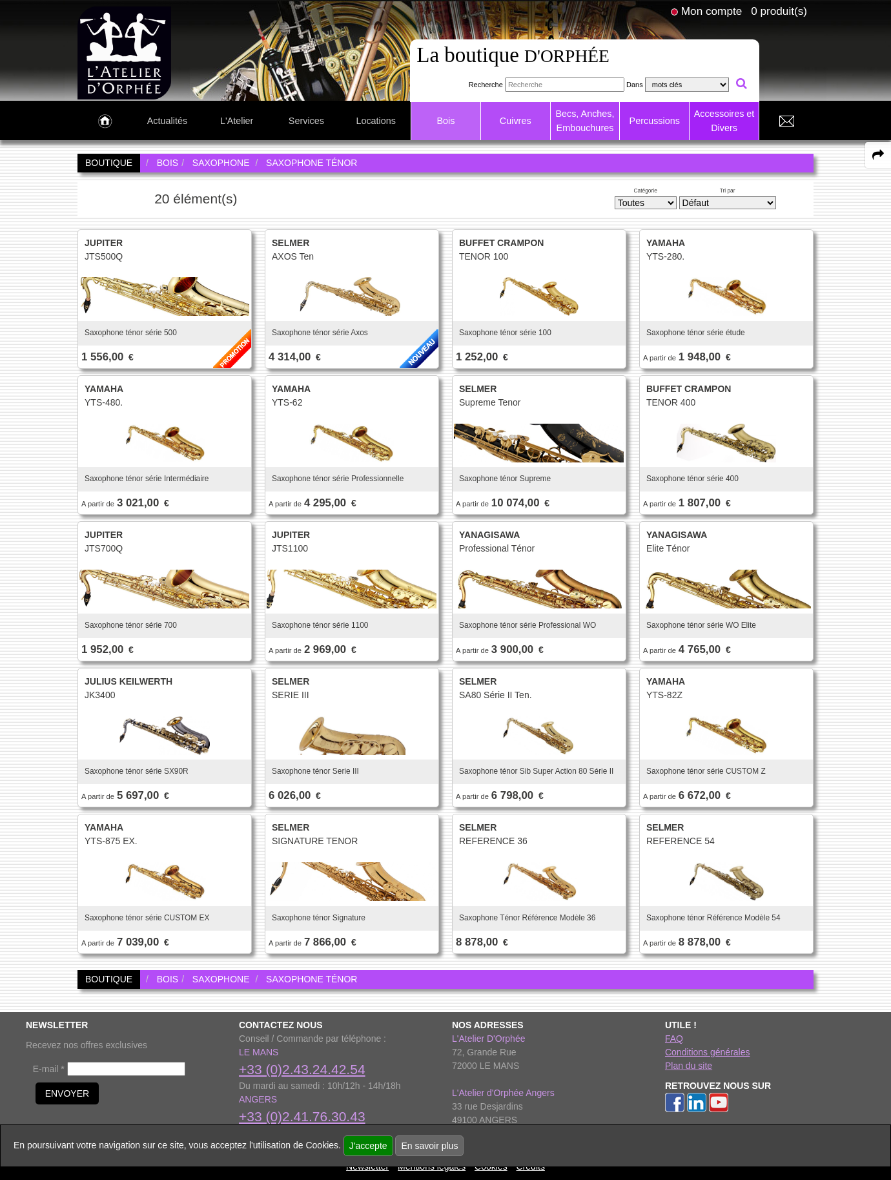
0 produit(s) (779, 11)
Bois (445, 121)
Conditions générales (707, 1052)
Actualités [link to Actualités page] (167, 121)
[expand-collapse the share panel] (878, 155)
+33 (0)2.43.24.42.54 (302, 1069)
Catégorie (645, 190)
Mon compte (711, 11)
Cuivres (515, 121)
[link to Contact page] (786, 121)
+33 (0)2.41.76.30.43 (302, 1116)
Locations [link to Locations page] (376, 121)
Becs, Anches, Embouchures (584, 121)
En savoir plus (429, 1146)
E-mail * (49, 1069)
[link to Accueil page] (104, 121)
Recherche (486, 84)
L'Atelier (237, 121)
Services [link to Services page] (306, 121)
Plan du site (688, 1066)
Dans (634, 84)
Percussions (655, 121)
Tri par (727, 190)
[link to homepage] (124, 52)
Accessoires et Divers (724, 121)
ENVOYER (67, 1093)
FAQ (674, 1038)
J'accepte (368, 1146)
